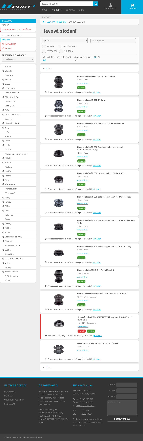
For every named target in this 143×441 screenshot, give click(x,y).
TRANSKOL (7, 20)
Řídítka (6, 228)
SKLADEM (66, 51)
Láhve (6, 140)
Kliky (5, 127)
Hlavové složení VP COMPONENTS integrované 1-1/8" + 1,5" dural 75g (105, 318)
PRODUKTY (57, 9)
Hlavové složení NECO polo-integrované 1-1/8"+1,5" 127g (104, 246)
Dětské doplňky (12, 92)
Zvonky (8, 280)
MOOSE (5, 25)
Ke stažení (9, 403)
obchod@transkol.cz (85, 405)
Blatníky (7, 70)
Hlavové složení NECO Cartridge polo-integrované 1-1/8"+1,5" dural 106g (101, 148)
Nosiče (6, 171)
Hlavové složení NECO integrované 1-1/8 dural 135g (101, 173)
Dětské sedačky (10, 97)
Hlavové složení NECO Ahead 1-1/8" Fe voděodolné (100, 123)
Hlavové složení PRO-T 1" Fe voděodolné (95, 270)
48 (76, 60)
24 (99, 56)
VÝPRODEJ (7, 48)
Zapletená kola (10, 271)
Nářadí (6, 162)
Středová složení (12, 245)
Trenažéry (9, 254)
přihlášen (97, 92)
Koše (7, 131)
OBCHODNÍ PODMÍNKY (14, 399)
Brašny (6, 79)
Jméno (112, 384)
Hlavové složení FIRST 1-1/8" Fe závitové (96, 76)
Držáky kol (9, 105)
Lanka (6, 145)
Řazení (8, 219)
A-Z (44, 60)
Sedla (6, 232)
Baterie (8, 66)
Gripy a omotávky (11, 114)
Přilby (6, 197)
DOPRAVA (70, 9)
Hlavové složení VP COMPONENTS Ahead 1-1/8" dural (102, 293)
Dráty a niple (10, 101)
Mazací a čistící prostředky (17, 153)
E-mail (112, 390)
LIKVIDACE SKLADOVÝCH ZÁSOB (16, 29)
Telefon (111, 396)
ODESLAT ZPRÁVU (122, 418)
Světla (6, 249)
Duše (5, 110)
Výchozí (46, 56)
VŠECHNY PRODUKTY (11, 35)
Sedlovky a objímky (12, 236)
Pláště (6, 180)
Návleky (8, 166)
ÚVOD (45, 9)
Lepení (8, 149)
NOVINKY (6, 39)
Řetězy (6, 223)
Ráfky (6, 206)
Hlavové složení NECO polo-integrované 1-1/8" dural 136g (104, 197)
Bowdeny (9, 75)
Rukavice (9, 214)
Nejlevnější (56, 56)
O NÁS (81, 9)
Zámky (8, 267)
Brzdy (6, 83)
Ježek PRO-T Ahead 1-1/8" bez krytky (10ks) (97, 343)
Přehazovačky (11, 188)
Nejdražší (66, 56)
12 (95, 56)
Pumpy (6, 201)
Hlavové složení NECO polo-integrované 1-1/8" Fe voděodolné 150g (106, 221)
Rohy (5, 210)
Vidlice (6, 262)
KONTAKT (46, 17)
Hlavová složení (10, 123)
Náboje (6, 158)
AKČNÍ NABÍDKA (9, 43)
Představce (8, 184)
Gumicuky (9, 118)
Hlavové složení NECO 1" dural (91, 100)
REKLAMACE (10, 391)
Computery (8, 88)
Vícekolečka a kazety (12, 258)
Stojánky (7, 241)
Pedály (6, 175)
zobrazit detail (82, 83)
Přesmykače (10, 192)
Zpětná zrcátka (11, 276)
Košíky (8, 136)
